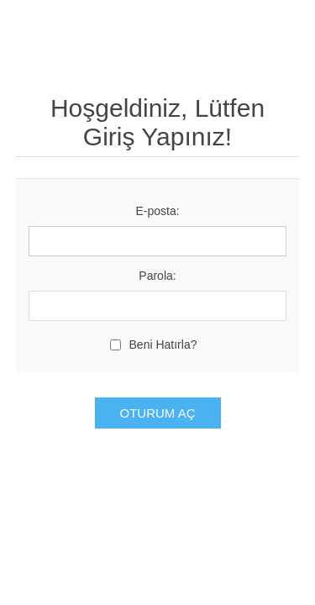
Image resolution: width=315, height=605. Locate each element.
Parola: (157, 275)
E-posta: (157, 211)
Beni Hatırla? (163, 344)
